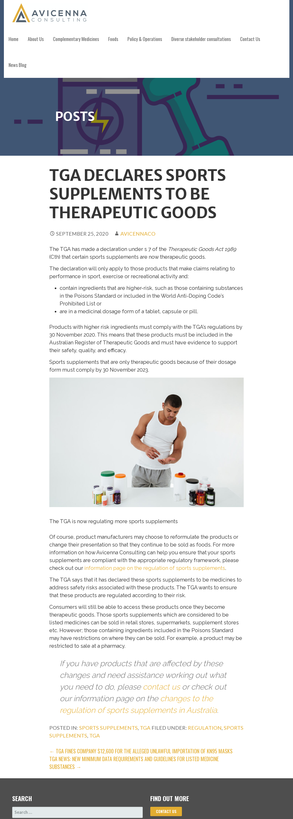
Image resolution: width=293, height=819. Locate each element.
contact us (161, 686)
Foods (113, 39)
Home (13, 39)
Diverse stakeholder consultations (201, 39)
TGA (145, 728)
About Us (36, 39)
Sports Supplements (108, 728)
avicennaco (137, 233)
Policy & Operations (144, 39)
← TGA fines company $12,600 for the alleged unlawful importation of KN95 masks (141, 751)
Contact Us (250, 39)
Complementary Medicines (76, 39)
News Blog (17, 65)
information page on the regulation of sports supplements (154, 568)
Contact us (166, 811)
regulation (205, 728)
